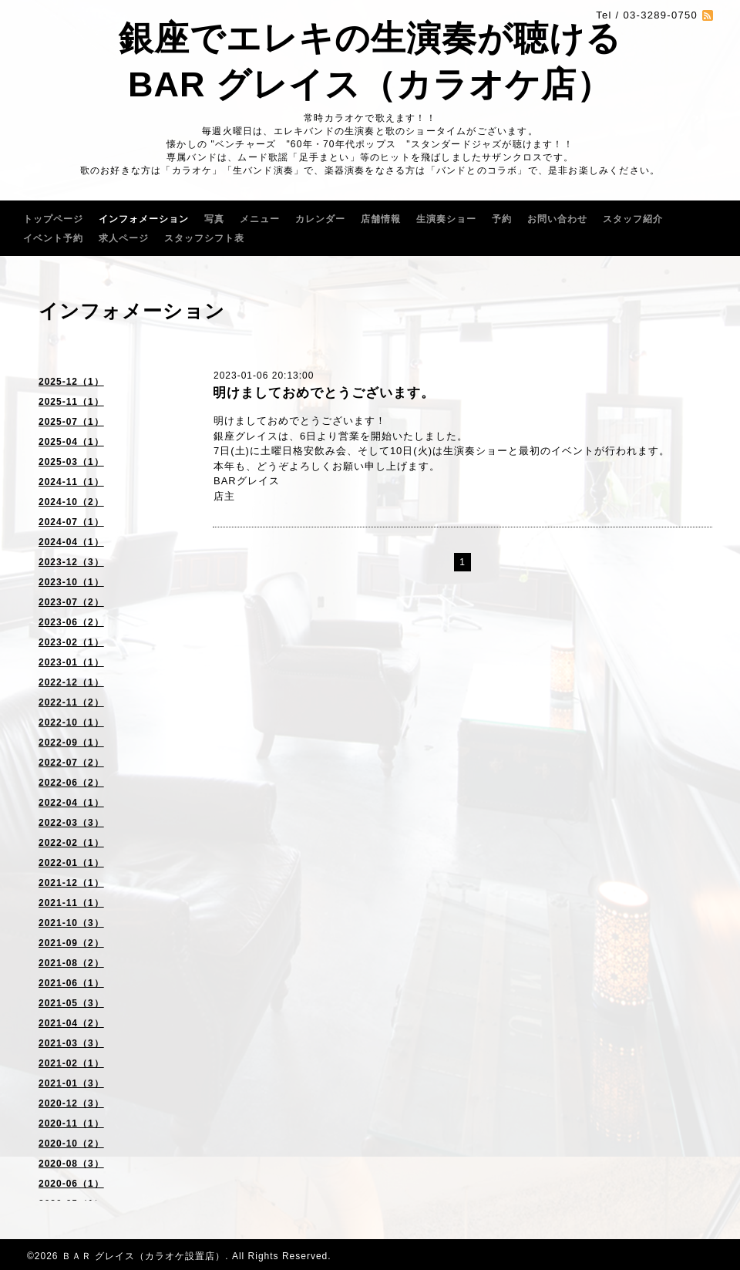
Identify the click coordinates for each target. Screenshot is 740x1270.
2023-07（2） (71, 602)
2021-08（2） (71, 963)
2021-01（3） (71, 1083)
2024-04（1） (71, 542)
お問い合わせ (557, 219)
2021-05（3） (71, 1003)
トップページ (53, 219)
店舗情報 (381, 219)
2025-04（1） (71, 441)
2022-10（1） (71, 722)
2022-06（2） (71, 782)
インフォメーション (144, 219)
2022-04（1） (71, 802)
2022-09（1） (71, 742)
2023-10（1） (71, 582)
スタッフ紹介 (633, 219)
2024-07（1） (71, 522)
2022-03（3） (71, 822)
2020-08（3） (71, 1163)
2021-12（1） (71, 883)
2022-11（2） (71, 702)
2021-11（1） (71, 903)
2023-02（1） (71, 642)
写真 (214, 219)
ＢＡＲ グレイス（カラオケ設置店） (143, 1256)
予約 (502, 219)
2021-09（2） (71, 943)
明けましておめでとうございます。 (324, 393)
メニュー (260, 219)
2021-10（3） (71, 923)
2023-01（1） (71, 662)
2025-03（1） (71, 461)
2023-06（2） (71, 622)
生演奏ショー (446, 219)
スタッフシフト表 (204, 238)
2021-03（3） (71, 1043)
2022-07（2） (71, 762)
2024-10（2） (71, 502)
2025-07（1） (71, 421)
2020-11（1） (71, 1123)
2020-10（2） (71, 1143)
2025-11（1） (71, 401)
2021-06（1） (71, 983)
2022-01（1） (71, 862)
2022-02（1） (71, 842)
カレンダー (320, 219)
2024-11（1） (71, 482)
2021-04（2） (71, 1023)
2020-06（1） (71, 1183)
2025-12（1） (71, 381)
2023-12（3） (71, 562)
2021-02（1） (71, 1063)
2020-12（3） (71, 1103)
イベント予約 (53, 238)
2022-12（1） (71, 682)
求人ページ (124, 238)
